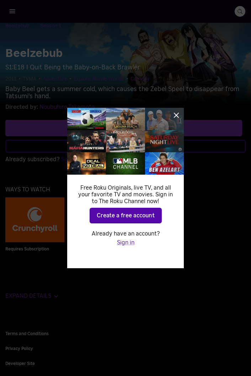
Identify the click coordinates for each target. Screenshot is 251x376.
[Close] (176, 115)
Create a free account (126, 215)
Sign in (125, 242)
